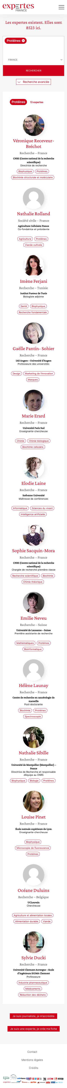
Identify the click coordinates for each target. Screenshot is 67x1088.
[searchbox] (34, 49)
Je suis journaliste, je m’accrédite (33, 1016)
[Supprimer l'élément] (23, 40)
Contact (32, 1051)
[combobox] (33, 45)
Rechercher (33, 70)
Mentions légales (32, 1059)
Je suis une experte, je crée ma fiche (33, 1028)
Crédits (33, 1067)
